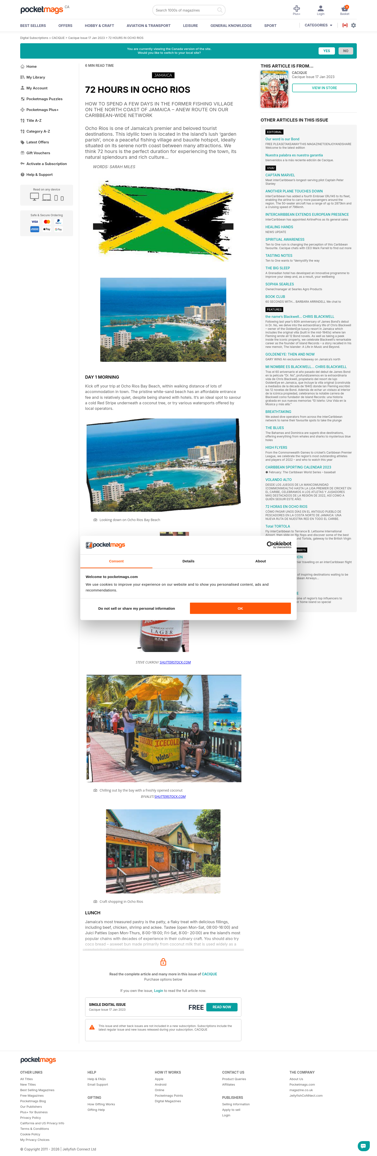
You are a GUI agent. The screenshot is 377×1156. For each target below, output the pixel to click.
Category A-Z (35, 131)
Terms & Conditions (34, 1129)
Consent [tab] (116, 561)
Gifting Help (96, 1110)
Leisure (190, 25)
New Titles (28, 1084)
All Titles (26, 1079)
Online (159, 1090)
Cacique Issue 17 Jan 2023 (86, 38)
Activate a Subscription (43, 163)
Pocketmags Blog (33, 1101)
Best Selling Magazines (37, 1090)
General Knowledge (231, 25)
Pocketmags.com (302, 1084)
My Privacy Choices (35, 1140)
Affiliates (228, 1084)
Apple (159, 1079)
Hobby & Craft (99, 25)
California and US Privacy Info (42, 1123)
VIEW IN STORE (324, 88)
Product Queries (234, 1079)
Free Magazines (32, 1095)
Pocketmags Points (169, 1095)
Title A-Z (31, 120)
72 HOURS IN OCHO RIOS (126, 38)
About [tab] (260, 561)
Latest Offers (34, 142)
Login (158, 991)
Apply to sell (231, 1110)
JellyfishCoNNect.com (306, 1095)
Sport (270, 25)
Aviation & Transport (149, 25)
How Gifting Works (101, 1104)
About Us (296, 1079)
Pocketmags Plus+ (39, 109)
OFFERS (65, 25)
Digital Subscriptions (34, 38)
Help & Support (36, 174)
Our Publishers (31, 1106)
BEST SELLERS (33, 25)
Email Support (98, 1084)
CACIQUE (58, 38)
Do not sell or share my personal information (136, 608)
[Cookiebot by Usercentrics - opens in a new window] (270, 545)
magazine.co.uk (301, 1090)
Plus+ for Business (34, 1112)
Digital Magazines (168, 1101)
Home (28, 66)
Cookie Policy (30, 1134)
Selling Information (236, 1104)
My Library (32, 77)
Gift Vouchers (35, 153)
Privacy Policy (30, 1117)
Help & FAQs (97, 1079)
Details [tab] (188, 561)
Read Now (222, 1007)
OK (240, 608)
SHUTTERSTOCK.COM (175, 662)
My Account (34, 88)
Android (160, 1084)
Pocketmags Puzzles (41, 99)
